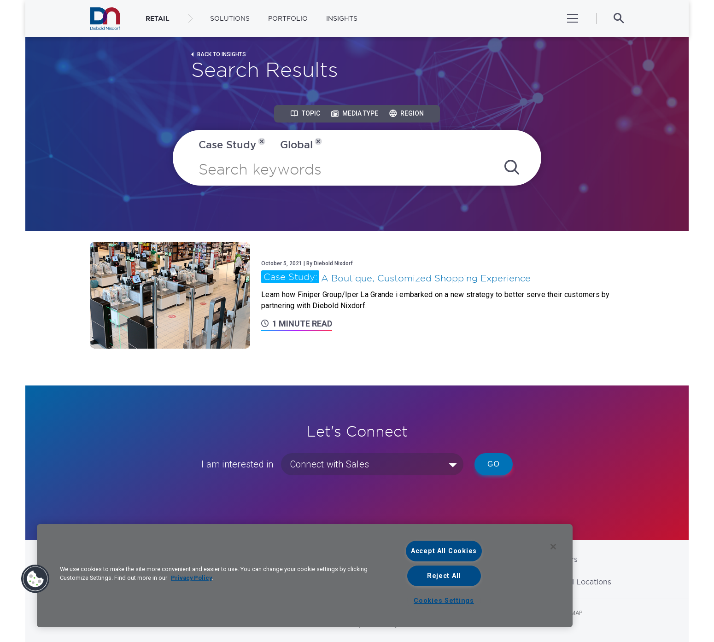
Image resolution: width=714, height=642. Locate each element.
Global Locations (580, 581)
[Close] (553, 547)
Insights (341, 18)
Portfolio (288, 18)
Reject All (444, 576)
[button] (35, 579)
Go (493, 464)
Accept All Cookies (444, 551)
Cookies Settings (444, 601)
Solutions (230, 18)
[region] (305, 575)
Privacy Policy (191, 577)
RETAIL (158, 18)
